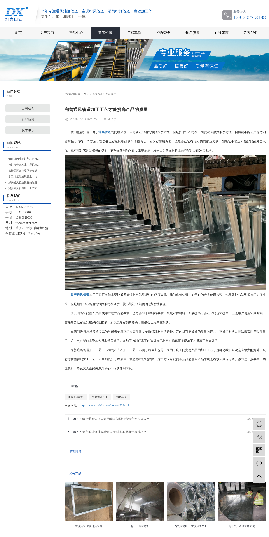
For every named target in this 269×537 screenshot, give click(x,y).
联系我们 (251, 33)
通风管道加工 (100, 397)
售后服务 (192, 33)
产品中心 (76, 33)
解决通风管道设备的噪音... (23, 182)
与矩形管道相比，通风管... (23, 164)
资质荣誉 (163, 33)
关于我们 (47, 33)
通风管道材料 (76, 397)
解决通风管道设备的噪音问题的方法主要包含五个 (116, 419)
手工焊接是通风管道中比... (23, 176)
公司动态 (28, 108)
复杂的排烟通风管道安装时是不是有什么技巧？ (114, 432)
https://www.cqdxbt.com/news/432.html (104, 405)
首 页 (18, 33)
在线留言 (222, 33)
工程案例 (134, 33)
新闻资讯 (105, 33)
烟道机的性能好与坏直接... (23, 158)
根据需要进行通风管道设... (23, 170)
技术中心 (28, 130)
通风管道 (121, 397)
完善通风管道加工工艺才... (23, 188)
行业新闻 (28, 119)
